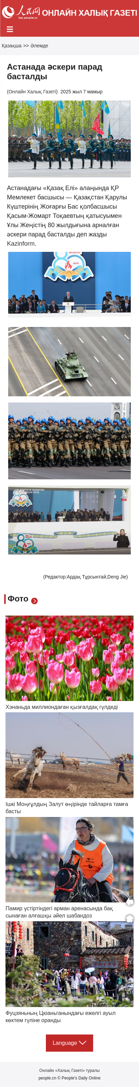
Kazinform (21, 243)
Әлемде (39, 45)
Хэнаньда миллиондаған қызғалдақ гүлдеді (61, 707)
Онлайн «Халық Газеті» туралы (69, 1070)
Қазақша (12, 45)
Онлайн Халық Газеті (32, 91)
